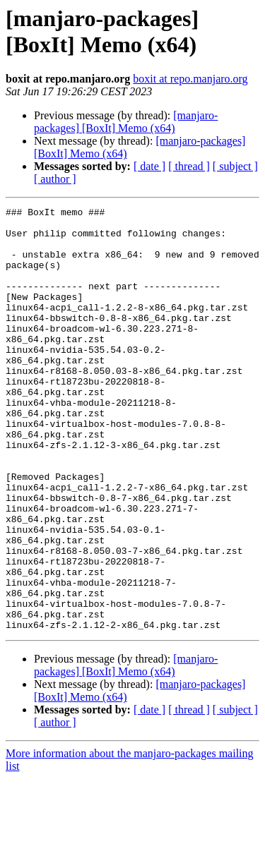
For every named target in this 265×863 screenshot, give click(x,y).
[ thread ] (189, 166)
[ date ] (149, 166)
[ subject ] (235, 166)
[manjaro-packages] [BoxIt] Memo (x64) (126, 121)
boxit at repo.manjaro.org (190, 79)
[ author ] (55, 179)
